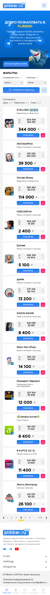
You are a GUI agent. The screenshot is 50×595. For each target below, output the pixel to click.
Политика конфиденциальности (18, 579)
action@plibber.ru (39, 582)
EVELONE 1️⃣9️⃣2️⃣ (27, 110)
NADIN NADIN (25, 313)
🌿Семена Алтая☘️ (28, 417)
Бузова (21, 246)
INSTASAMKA (25, 144)
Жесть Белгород (27, 485)
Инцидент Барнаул (28, 381)
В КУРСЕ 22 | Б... (26, 451)
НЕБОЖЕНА (24, 212)
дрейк (20, 279)
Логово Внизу (25, 178)
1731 (40, 518)
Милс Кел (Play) (26, 347)
